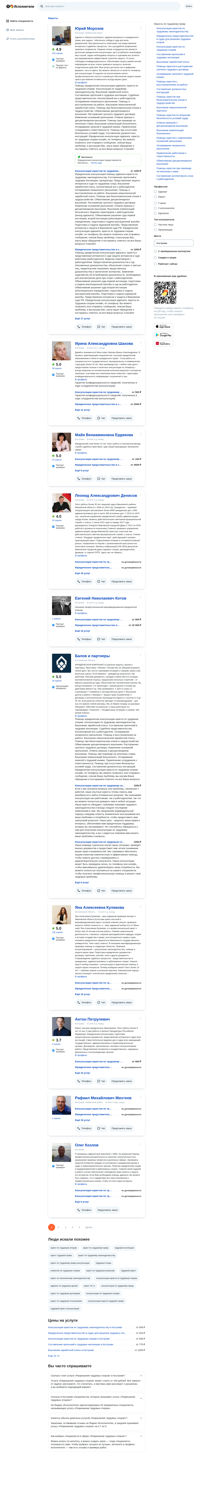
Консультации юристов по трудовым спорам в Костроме (79, 1338)
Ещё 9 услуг (82, 470)
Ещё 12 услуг (82, 409)
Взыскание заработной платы (172, 61)
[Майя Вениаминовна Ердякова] (61, 442)
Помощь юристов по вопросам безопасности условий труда (173, 117)
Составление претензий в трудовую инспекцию (170, 56)
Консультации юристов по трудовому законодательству (98, 171)
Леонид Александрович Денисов (106, 495)
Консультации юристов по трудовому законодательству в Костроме (85, 1327)
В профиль (81, 82)
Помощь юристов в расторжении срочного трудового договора (174, 68)
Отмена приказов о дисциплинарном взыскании (172, 124)
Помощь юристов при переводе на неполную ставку (173, 170)
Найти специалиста (19, 21)
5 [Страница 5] (79, 1227)
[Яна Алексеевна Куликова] (61, 914)
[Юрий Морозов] (61, 35)
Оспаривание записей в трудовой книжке (175, 75)
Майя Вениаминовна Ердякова (104, 435)
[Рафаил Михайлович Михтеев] (61, 1105)
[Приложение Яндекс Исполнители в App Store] (163, 326)
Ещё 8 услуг (82, 1201)
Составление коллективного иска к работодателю (174, 177)
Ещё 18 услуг (82, 573)
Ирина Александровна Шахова (104, 343)
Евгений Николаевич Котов (100, 598)
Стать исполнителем (20, 38)
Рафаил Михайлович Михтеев (103, 1098)
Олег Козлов (86, 1145)
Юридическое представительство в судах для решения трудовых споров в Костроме (87, 1333)
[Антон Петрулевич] (61, 1026)
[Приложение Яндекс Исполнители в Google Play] (163, 335)
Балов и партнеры (92, 656)
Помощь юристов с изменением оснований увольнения (174, 139)
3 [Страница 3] (65, 1227)
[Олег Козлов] (61, 1152)
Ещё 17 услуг (82, 318)
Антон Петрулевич (92, 1019)
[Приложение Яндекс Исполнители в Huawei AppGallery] (163, 343)
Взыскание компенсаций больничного (170, 132)
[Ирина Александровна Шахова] (61, 350)
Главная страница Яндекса (8, 6)
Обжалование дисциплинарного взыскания (174, 162)
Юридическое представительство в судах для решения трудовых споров (98, 249)
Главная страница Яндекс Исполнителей (20, 6)
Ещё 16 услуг (82, 630)
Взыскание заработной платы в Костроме (71, 1350)
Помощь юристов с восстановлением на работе (172, 83)
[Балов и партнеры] (61, 663)
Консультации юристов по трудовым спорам (100, 842)
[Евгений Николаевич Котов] (61, 605)
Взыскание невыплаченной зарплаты (171, 109)
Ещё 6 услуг (82, 882)
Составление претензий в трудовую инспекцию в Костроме (80, 1344)
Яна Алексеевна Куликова (99, 907)
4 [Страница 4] (72, 1227)
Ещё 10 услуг (82, 1073)
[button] (96, 163)
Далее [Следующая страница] (88, 1227)
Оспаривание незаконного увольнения (170, 147)
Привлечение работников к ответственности (171, 155)
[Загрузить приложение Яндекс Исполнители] (174, 292)
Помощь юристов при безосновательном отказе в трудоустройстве (171, 99)
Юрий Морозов (89, 28)
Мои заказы (15, 29)
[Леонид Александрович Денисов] (61, 502)
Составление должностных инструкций (171, 91)
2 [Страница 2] (58, 1227)
